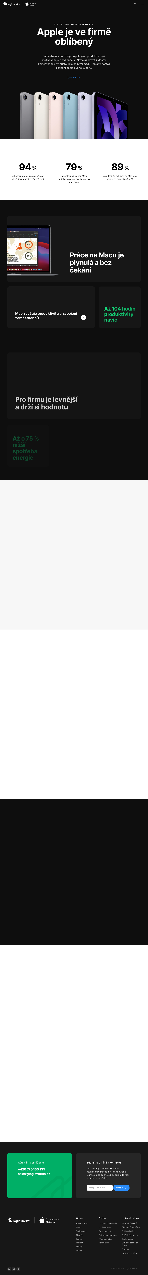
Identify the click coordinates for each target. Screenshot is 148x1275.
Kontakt (79, 1243)
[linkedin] (9, 1269)
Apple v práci (82, 1223)
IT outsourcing (105, 1239)
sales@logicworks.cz (34, 1174)
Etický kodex (127, 1239)
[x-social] (14, 1269)
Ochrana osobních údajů (130, 1244)
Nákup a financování (108, 1223)
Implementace (105, 1227)
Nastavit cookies (129, 1253)
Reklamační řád (128, 1231)
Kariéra (79, 1239)
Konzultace (104, 1243)
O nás (78, 1227)
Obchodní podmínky (131, 1227)
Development (105, 1231)
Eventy (79, 1247)
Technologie (81, 1231)
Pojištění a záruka (130, 1235)
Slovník (79, 1235)
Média (79, 1251)
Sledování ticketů (129, 1223)
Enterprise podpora (107, 1235)
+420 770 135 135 (31, 1169)
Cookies (125, 1249)
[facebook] (18, 1269)
